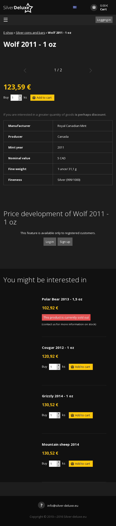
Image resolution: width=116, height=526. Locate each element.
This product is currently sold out (66, 317)
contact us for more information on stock (69, 324)
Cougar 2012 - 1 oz (58, 347)
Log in (50, 242)
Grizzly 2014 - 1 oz (57, 396)
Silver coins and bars (30, 33)
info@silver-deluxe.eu (58, 506)
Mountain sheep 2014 (60, 444)
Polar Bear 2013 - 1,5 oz (62, 299)
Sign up (65, 242)
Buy (6, 97)
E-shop (8, 33)
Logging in (104, 20)
